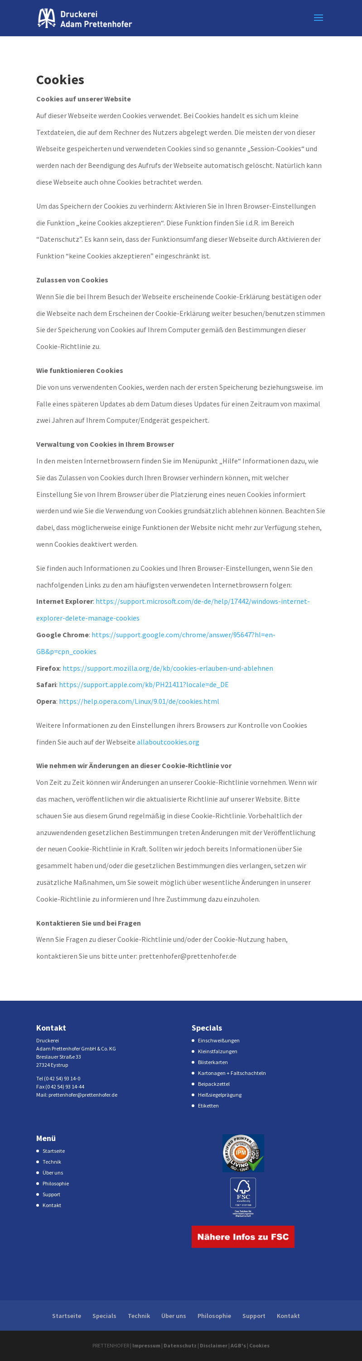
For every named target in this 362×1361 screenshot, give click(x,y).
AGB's (238, 1345)
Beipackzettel (214, 1083)
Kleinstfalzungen (217, 1051)
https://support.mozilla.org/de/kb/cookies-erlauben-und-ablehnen (168, 668)
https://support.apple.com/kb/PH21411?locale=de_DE (144, 684)
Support (51, 1194)
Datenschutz (180, 1345)
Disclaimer (213, 1345)
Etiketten (208, 1105)
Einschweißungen (219, 1040)
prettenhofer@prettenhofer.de (82, 1094)
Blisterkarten (213, 1062)
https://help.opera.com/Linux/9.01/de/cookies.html (139, 701)
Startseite (54, 1150)
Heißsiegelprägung (219, 1094)
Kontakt (52, 1205)
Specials (104, 1316)
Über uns (53, 1172)
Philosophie (56, 1183)
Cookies (259, 1345)
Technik (52, 1161)
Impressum (146, 1345)
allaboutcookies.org (168, 741)
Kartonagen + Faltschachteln (232, 1073)
